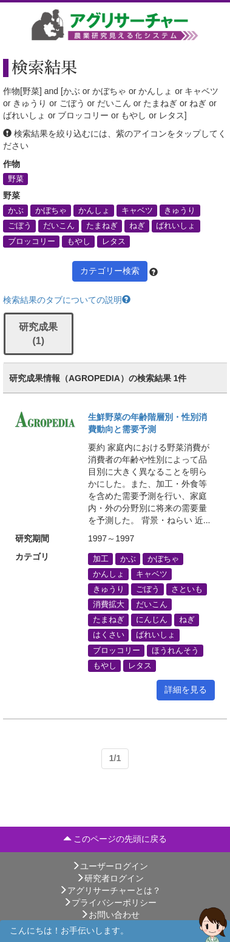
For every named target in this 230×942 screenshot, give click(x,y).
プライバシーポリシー (110, 902)
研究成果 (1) (38, 334)
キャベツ (137, 210)
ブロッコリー (31, 241)
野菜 (16, 179)
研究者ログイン (110, 878)
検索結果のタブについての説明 (66, 300)
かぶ (16, 210)
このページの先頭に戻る (115, 839)
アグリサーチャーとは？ (110, 890)
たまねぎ (102, 226)
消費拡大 (108, 604)
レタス (114, 241)
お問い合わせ (110, 915)
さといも (187, 589)
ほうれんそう (175, 650)
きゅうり (179, 210)
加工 (101, 558)
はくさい (108, 635)
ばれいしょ (175, 226)
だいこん (59, 226)
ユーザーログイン (110, 866)
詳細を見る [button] (185, 689)
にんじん (151, 619)
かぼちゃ (51, 210)
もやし (78, 241)
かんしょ (94, 210)
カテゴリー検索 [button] (110, 271)
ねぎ (137, 226)
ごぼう (20, 226)
